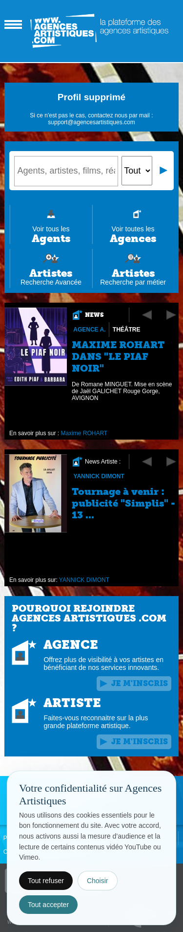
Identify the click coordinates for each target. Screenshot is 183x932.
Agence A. (90, 329)
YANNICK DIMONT (99, 476)
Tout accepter (48, 905)
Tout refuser (46, 881)
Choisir (97, 881)
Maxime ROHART (84, 433)
